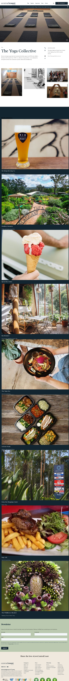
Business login (60, 667)
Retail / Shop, (4, 504)
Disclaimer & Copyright (51, 667)
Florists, (7, 615)
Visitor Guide (37, 666)
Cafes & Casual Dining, (10, 449)
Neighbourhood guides (28, 670)
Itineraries (26, 668)
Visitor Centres (38, 664)
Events (46, 3)
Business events (61, 674)
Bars (14, 173)
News (42, 3)
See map (49, 53)
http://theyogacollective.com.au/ (54, 56)
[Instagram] (5, 667)
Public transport (38, 667)
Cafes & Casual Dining (6, 394)
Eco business (60, 673)
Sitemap (48, 668)
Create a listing (61, 668)
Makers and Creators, (6, 173)
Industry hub (60, 666)
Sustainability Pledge (39, 671)
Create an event (61, 670)
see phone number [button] (51, 47)
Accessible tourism (38, 673)
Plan (28, 3)
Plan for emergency (39, 670)
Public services (38, 668)
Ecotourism (37, 674)
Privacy (47, 664)
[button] (67, 7)
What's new (26, 664)
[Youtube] (7, 667)
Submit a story (60, 671)
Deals (25, 673)
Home (2, 47)
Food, (11, 173)
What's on (26, 666)
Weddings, (10, 338)
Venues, (13, 338)
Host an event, (5, 338)
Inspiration (26, 667)
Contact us (60, 664)
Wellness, (3, 449)
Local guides (26, 671)
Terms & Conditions (50, 666)
